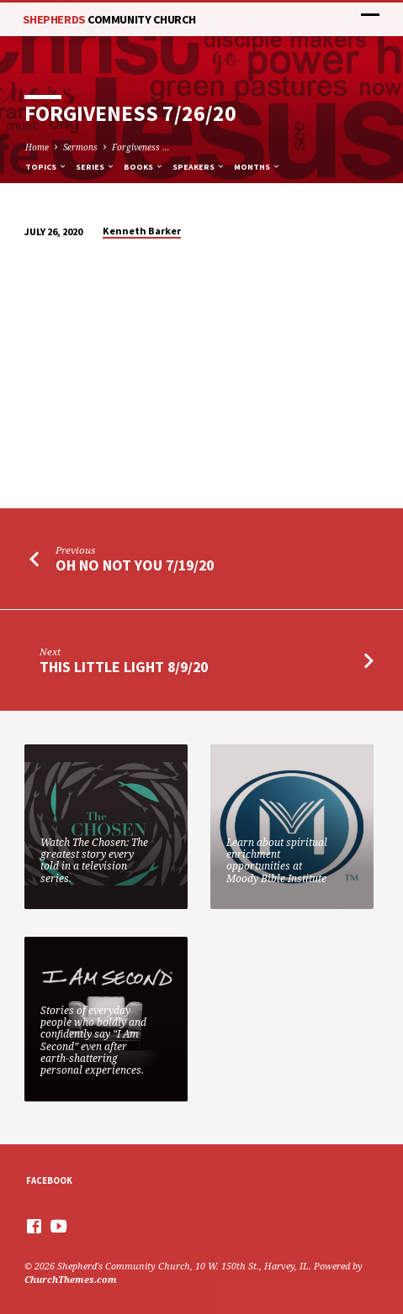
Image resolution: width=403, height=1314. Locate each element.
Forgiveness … (141, 147)
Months (257, 166)
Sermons (80, 147)
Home (37, 147)
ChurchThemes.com (70, 1279)
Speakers (198, 166)
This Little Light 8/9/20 (124, 666)
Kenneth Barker (142, 230)
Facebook (49, 1180)
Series (95, 166)
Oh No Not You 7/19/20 (135, 565)
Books (144, 166)
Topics (46, 166)
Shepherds (109, 19)
